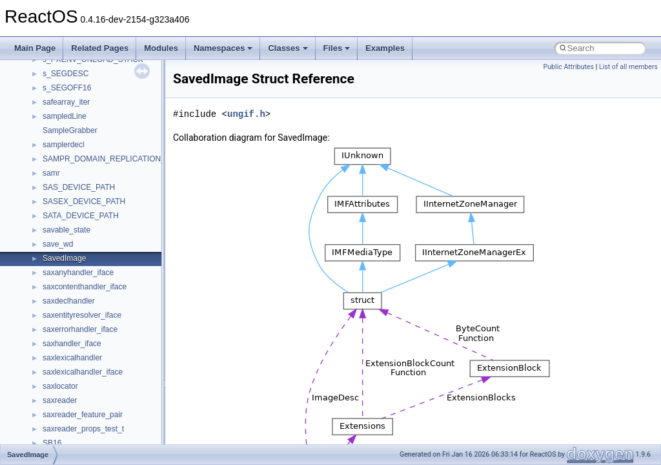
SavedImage (64, 258)
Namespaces (223, 48)
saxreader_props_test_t (83, 428)
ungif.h (246, 114)
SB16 (52, 443)
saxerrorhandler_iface (80, 329)
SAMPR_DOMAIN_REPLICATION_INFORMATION (131, 158)
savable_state (66, 229)
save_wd (58, 244)
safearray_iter (66, 102)
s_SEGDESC (65, 73)
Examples (385, 48)
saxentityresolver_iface (82, 315)
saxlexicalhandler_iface (83, 372)
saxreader (60, 400)
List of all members (628, 67)
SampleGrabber (70, 130)
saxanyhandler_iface (78, 272)
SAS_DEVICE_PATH (79, 187)
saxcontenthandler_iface (85, 286)
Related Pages (99, 48)
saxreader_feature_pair (83, 414)
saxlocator (60, 386)
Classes (287, 48)
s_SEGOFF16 (67, 87)
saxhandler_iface (72, 343)
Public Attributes (568, 67)
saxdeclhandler (69, 300)
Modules (161, 48)
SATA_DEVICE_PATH (81, 215)
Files (337, 48)
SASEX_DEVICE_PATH (84, 201)
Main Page (35, 48)
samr (51, 173)
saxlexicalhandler (72, 357)
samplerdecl (64, 144)
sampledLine (64, 116)
